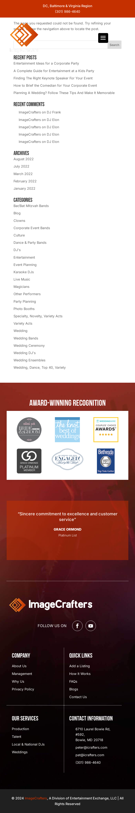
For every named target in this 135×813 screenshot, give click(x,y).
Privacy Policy (23, 689)
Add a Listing (79, 666)
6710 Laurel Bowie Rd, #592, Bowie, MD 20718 (93, 734)
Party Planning (25, 301)
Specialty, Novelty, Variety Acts (38, 316)
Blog (17, 213)
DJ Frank (54, 112)
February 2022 (25, 181)
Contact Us (78, 697)
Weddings (19, 752)
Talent (16, 737)
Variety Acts (23, 323)
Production (20, 729)
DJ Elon (53, 120)
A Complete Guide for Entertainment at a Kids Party (54, 71)
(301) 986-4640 (67, 11)
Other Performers (27, 294)
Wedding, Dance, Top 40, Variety (40, 367)
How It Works (79, 674)
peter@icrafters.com (91, 747)
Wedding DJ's (25, 353)
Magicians (21, 287)
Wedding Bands (26, 338)
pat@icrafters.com (90, 755)
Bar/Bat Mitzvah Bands (31, 206)
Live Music (22, 279)
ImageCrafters (30, 112)
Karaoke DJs (24, 272)
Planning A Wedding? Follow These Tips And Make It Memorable (64, 93)
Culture (19, 235)
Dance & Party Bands (30, 242)
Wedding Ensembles (29, 360)
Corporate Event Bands (32, 228)
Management (22, 674)
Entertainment (24, 257)
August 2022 (24, 159)
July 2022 (21, 166)
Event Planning (25, 265)
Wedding (20, 331)
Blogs (73, 689)
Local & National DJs (28, 744)
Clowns (19, 220)
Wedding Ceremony (29, 345)
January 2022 (24, 188)
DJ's (17, 250)
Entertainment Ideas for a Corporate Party (46, 63)
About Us (19, 666)
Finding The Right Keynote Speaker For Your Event (53, 78)
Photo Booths (24, 309)
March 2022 (23, 174)
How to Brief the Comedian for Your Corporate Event (55, 85)
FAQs (73, 681)
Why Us (18, 681)
